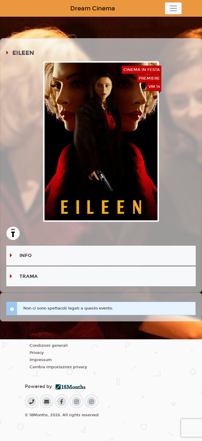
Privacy (37, 352)
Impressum (41, 360)
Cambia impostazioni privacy (58, 367)
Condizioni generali (49, 345)
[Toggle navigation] (173, 8)
